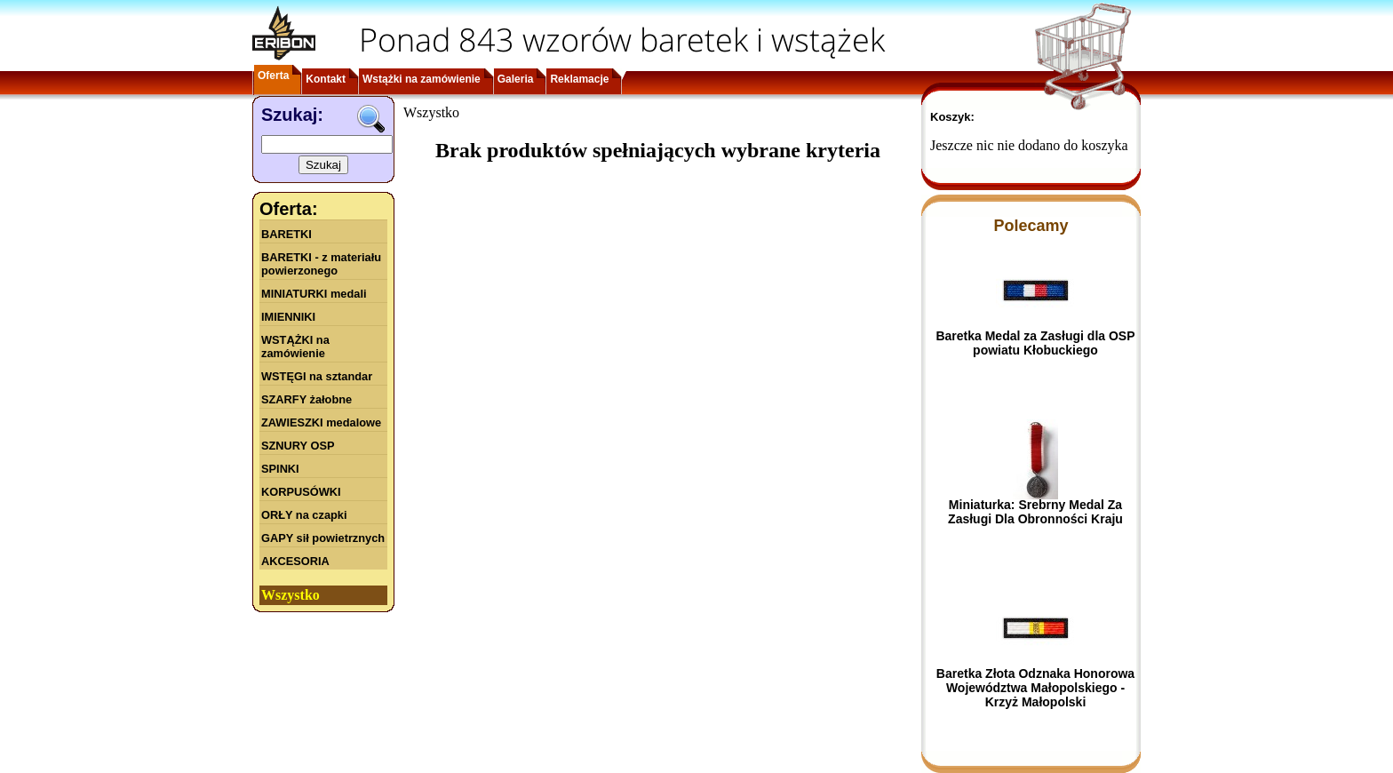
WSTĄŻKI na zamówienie (295, 346)
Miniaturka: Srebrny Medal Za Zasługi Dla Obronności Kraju (1035, 512)
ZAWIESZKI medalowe (321, 422)
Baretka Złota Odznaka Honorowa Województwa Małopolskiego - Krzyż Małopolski (1035, 687)
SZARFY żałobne (306, 399)
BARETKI (286, 234)
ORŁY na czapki (303, 515)
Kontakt (326, 79)
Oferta (273, 75)
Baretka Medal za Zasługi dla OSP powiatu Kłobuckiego (1034, 343)
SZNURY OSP (298, 445)
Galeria (516, 79)
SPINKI (280, 468)
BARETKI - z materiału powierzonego (321, 264)
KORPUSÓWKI (301, 491)
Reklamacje (579, 79)
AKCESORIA (295, 561)
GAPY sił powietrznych (323, 538)
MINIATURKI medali (314, 293)
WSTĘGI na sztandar (316, 376)
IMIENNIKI (288, 316)
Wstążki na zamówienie (421, 79)
